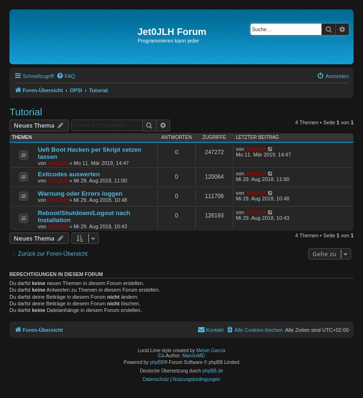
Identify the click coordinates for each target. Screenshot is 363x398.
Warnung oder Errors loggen (80, 193)
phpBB (157, 362)
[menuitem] (65, 76)
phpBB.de (212, 370)
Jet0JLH (58, 163)
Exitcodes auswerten (69, 174)
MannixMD (193, 355)
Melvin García (210, 350)
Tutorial (25, 111)
